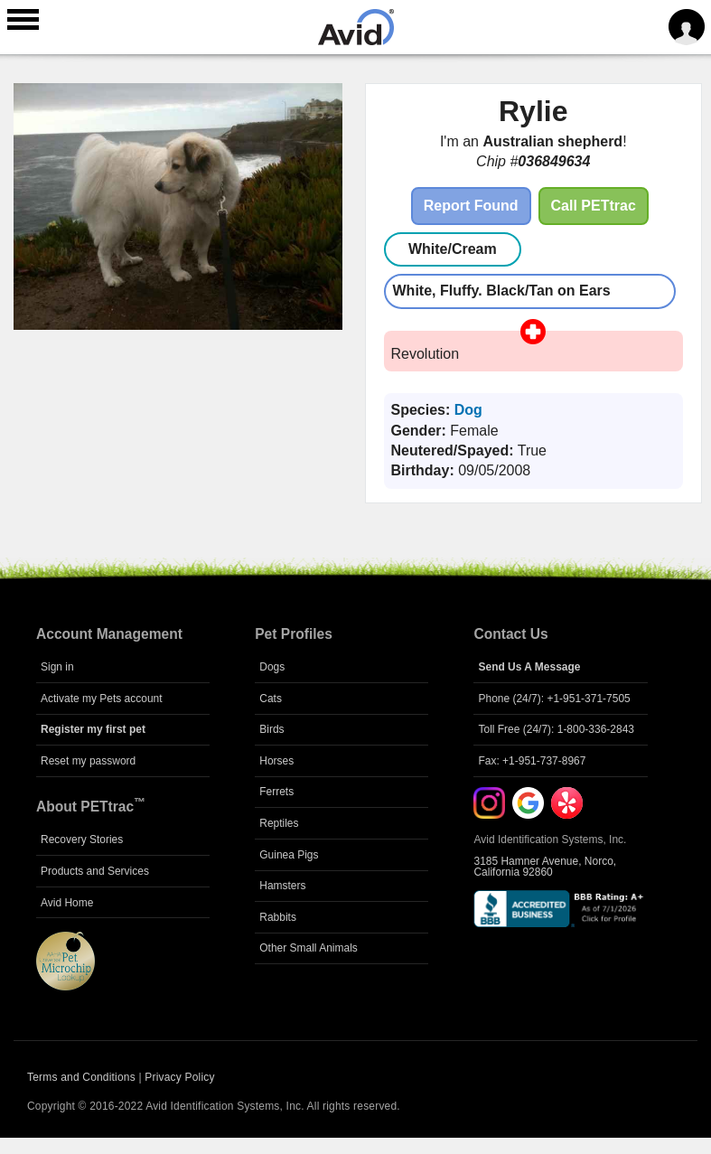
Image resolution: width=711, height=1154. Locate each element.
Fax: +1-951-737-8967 (531, 761)
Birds (271, 729)
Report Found (471, 205)
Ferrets (276, 791)
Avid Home (67, 902)
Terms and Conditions (81, 1077)
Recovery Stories (82, 839)
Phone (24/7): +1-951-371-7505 (554, 698)
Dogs (272, 667)
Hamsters (282, 885)
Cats (270, 698)
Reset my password (88, 761)
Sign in (57, 667)
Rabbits (277, 917)
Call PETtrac (593, 205)
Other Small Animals (308, 948)
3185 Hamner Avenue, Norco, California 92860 (544, 866)
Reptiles (278, 823)
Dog (468, 410)
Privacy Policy (179, 1077)
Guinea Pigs (288, 855)
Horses (276, 761)
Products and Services (95, 871)
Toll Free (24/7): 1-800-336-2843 (556, 729)
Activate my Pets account (102, 698)
